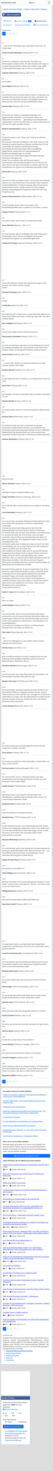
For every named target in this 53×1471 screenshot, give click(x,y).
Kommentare (40, 21)
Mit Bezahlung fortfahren (13, 1453)
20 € (20, 1440)
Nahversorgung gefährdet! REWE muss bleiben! (19, 1152)
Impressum (10, 1387)
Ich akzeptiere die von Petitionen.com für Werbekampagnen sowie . (16, 1462)
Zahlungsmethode (9, 1446)
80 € (13, 1442)
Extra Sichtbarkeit (40, 25)
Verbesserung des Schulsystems (14, 1133)
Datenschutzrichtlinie (22, 25)
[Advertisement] (26, 51)
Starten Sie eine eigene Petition (26, 1182)
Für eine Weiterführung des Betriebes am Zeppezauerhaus (23, 1148)
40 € (6, 1442)
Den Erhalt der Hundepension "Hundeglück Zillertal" (20, 1162)
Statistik (8, 25)
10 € (12, 1440)
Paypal (9, 1448)
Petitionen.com (8, 2)
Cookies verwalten (12, 1382)
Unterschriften (23, 21)
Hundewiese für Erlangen (11, 1144)
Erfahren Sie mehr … (11, 1436)
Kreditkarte (23, 1448)
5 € (6, 1440)
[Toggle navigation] (49, 3)
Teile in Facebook (11, 14)
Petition (7, 21)
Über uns (9, 1384)
